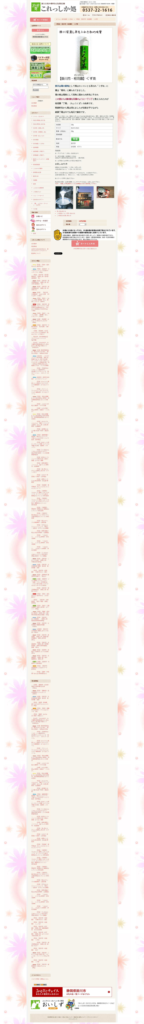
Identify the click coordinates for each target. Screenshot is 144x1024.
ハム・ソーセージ (38, 195)
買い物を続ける (61, 211)
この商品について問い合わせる (66, 213)
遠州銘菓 (35, 147)
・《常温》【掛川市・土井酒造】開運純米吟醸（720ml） (40, 624)
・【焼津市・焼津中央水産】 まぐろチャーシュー (40, 378)
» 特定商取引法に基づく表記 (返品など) (84, 248)
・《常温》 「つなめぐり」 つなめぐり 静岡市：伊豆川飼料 (40, 548)
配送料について (36, 253)
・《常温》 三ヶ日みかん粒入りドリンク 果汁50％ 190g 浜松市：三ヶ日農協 (39, 554)
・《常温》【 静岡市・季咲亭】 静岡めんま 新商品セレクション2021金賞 (40, 509)
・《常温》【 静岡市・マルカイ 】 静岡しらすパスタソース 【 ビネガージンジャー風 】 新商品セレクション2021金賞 (40, 502)
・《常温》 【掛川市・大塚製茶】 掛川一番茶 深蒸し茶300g (39, 601)
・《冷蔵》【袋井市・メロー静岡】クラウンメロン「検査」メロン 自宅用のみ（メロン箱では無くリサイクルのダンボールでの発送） (40, 582)
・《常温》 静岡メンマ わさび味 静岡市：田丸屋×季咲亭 (40, 480)
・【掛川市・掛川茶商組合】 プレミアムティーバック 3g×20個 (40, 338)
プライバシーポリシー (92, 1017)
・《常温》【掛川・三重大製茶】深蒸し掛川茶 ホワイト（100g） (40, 607)
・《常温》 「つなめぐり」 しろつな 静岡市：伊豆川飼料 (40, 542)
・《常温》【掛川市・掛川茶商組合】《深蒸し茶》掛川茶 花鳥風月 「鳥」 (39, 276)
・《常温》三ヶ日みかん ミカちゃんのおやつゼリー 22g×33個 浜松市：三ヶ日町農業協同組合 (40, 452)
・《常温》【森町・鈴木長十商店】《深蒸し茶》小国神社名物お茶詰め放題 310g (40, 613)
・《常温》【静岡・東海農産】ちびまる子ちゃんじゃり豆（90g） (39, 704)
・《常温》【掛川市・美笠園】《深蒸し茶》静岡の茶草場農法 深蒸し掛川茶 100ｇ (40, 637)
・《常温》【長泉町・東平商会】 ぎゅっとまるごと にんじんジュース (40, 486)
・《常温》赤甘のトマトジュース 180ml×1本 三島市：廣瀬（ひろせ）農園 (40, 458)
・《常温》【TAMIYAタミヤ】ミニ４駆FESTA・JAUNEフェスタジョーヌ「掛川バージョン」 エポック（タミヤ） (40, 371)
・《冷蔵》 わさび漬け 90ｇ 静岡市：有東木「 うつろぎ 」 (40, 409)
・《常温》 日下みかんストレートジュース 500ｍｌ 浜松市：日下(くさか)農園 (39, 526)
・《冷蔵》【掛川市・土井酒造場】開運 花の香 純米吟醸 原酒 (40, 566)
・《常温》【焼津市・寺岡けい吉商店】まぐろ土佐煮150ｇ (40, 651)
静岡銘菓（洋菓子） (39, 155)
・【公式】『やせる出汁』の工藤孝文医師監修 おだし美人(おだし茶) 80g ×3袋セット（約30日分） (40, 345)
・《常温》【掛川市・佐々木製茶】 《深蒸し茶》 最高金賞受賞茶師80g (40, 619)
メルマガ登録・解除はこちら (39, 979)
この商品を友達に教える (64, 215)
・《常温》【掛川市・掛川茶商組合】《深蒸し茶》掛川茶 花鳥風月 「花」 (40, 282)
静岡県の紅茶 (37, 172)
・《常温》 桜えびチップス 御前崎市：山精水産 (39, 521)
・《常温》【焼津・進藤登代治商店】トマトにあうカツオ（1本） (40, 710)
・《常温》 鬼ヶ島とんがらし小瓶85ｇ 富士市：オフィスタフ (40, 470)
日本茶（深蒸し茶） (39, 128)
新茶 (34, 233)
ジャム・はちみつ (38, 116)
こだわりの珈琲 (37, 168)
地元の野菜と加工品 (39, 124)
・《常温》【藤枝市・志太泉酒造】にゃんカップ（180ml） (40, 692)
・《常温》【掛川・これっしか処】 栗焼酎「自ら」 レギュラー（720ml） (40, 315)
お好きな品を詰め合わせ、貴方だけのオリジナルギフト (39, 249)
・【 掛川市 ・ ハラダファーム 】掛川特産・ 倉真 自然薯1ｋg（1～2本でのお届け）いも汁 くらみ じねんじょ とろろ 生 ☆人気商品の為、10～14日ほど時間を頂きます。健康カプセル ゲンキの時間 (40, 360)
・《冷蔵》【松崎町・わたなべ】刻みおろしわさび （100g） (40, 320)
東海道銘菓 (36, 164)
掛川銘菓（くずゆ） (39, 143)
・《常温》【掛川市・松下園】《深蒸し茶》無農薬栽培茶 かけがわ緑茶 (39, 928)
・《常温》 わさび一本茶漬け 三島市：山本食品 (39, 475)
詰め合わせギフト (38, 199)
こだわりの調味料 (38, 188)
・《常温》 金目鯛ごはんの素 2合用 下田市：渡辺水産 (40, 430)
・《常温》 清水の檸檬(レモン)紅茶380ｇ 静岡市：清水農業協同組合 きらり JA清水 (40, 399)
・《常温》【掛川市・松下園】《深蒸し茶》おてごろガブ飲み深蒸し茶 (39, 934)
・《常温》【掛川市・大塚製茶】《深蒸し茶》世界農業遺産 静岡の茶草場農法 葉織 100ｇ (40, 645)
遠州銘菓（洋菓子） (39, 151)
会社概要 (34, 103)
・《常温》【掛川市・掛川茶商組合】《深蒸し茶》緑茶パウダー (40, 589)
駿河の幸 (35, 176)
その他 (35, 209)
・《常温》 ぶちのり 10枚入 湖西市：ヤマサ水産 (40, 404)
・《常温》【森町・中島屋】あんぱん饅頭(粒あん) (40, 672)
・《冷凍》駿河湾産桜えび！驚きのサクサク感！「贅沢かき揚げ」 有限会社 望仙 (43, 351)
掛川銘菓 (35, 139)
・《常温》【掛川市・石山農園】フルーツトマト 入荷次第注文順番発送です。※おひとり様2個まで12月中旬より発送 (40, 307)
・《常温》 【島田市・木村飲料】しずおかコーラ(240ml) (39, 667)
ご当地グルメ (37, 192)
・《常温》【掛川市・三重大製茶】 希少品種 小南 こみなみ (40, 326)
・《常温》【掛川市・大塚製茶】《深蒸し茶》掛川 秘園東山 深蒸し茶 (40, 657)
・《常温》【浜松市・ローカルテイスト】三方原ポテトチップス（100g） (40, 270)
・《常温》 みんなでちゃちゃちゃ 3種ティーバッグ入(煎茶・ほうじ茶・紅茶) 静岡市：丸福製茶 (40, 424)
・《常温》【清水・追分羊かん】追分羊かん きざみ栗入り (40, 595)
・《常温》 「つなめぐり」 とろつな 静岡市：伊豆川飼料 (40, 536)
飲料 (34, 184)
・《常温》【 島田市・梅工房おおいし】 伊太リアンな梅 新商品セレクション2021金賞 (40, 515)
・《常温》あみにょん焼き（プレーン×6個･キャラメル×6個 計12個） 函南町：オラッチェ (40, 445)
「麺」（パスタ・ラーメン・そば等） (40, 204)
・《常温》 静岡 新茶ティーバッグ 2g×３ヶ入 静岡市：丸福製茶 (40, 464)
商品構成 (34, 106)
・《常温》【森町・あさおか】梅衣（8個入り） (39, 715)
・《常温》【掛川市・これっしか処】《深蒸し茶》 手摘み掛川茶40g (40, 560)
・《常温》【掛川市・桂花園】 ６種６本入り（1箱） (39, 571)
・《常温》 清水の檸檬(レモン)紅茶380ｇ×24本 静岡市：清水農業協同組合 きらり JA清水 (40, 416)
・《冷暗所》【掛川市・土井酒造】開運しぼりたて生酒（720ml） (40, 630)
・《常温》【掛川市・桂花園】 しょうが (39, 923)
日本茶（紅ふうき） (39, 136)
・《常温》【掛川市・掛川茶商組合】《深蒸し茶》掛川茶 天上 (40, 288)
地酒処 (35, 180)
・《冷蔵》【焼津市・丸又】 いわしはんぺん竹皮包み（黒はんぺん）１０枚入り (40, 332)
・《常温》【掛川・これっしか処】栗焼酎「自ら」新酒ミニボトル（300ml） (40, 300)
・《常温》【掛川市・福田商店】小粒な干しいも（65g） (40, 966)
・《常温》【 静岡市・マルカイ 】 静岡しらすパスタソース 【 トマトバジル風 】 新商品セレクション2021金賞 (40, 493)
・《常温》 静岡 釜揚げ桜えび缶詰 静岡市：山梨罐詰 (40, 531)
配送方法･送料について (79, 1017)
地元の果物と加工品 (39, 120)
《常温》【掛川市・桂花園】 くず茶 (86, 19)
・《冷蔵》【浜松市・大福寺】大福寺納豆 (40, 662)
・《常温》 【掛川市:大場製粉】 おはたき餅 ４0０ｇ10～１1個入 (40, 294)
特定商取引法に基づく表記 (54, 1017)
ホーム (58, 19)
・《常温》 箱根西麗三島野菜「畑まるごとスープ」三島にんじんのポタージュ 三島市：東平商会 (40, 437)
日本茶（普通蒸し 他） (40, 132)
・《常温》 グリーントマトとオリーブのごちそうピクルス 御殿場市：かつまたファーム (40, 391)
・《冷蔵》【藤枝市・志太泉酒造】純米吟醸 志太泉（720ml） (39, 686)
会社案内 (34, 243)
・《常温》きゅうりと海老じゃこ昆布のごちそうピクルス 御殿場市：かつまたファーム (40, 384)
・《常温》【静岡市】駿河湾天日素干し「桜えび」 (40, 575)
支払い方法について (67, 1017)
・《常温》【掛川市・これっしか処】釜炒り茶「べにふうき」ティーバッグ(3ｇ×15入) (40, 955)
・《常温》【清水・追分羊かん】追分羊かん (40, 265)
